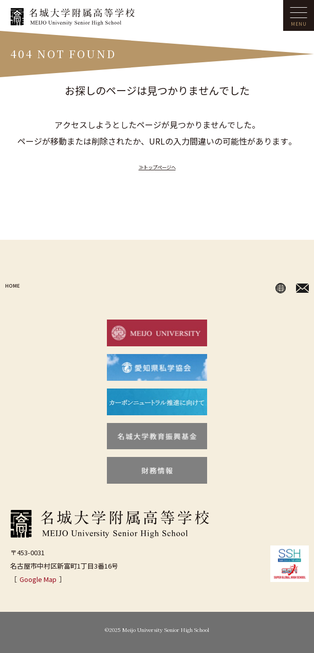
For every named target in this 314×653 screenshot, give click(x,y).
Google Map (38, 579)
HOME (17, 285)
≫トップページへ (157, 166)
